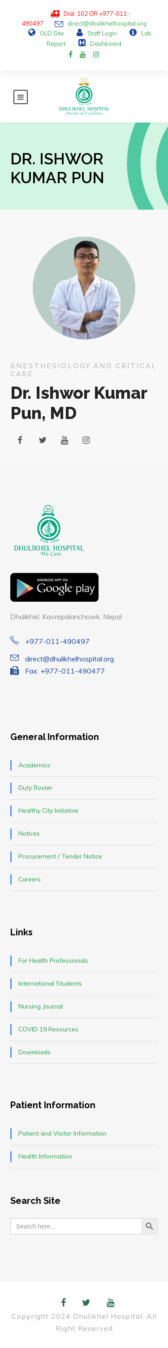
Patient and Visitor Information (62, 1133)
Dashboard (105, 43)
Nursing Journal (40, 1006)
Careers (29, 879)
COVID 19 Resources (48, 1029)
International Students (50, 983)
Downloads (34, 1052)
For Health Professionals (53, 960)
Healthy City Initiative (48, 810)
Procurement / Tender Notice (60, 856)
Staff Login (102, 33)
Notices (29, 833)
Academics (34, 765)
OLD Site (52, 33)
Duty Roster (35, 788)
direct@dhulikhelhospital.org (107, 23)
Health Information (45, 1156)
